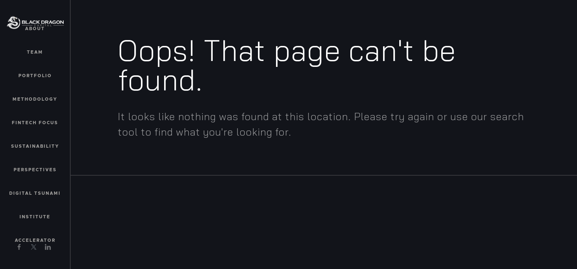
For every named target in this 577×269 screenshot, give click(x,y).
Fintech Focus (35, 123)
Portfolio (35, 75)
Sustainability (35, 146)
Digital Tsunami (35, 193)
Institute (35, 217)
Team (35, 52)
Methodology (35, 99)
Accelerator (35, 240)
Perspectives (35, 170)
